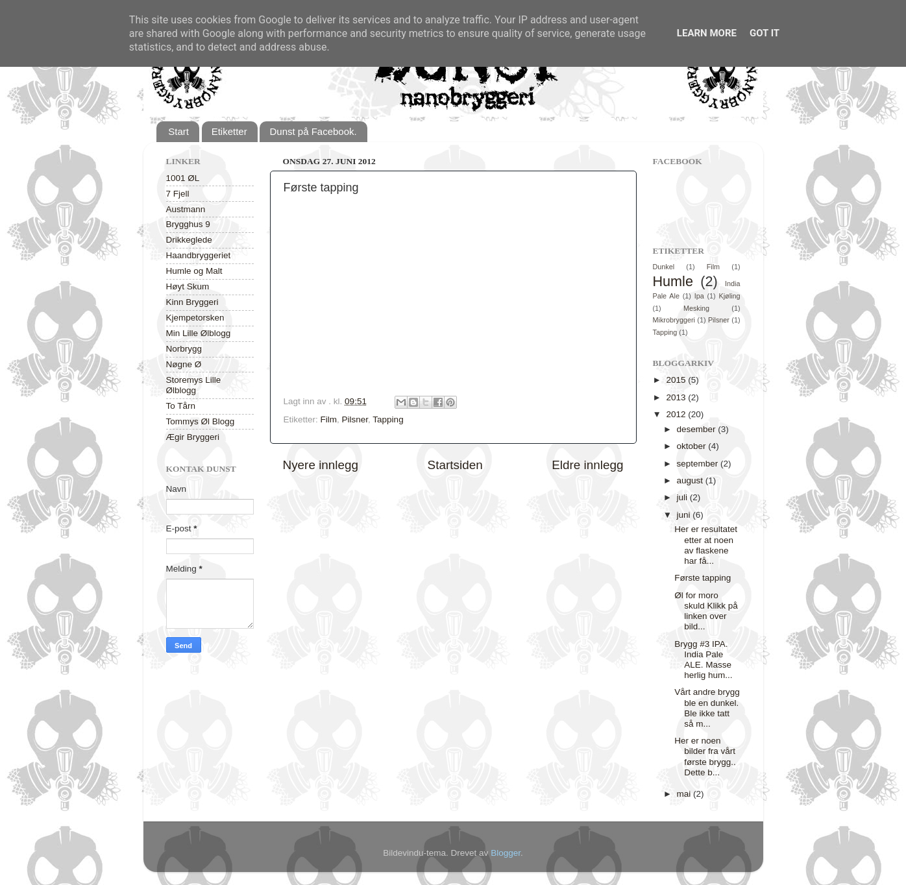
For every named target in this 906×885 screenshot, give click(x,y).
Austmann (186, 209)
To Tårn (181, 406)
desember (697, 429)
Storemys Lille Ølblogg (193, 385)
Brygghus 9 (188, 224)
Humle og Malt (194, 271)
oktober (693, 446)
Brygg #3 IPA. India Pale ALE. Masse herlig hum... (703, 660)
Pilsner (355, 419)
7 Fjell (178, 194)
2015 (677, 380)
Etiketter (229, 131)
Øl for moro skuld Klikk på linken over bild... (706, 611)
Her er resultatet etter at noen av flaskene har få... (705, 545)
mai (685, 794)
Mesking (696, 308)
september (699, 463)
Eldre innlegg (587, 465)
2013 (677, 397)
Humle (673, 281)
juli (683, 497)
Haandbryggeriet (198, 255)
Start (178, 131)
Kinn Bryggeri (192, 302)
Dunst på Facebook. (312, 131)
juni (685, 515)
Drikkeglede (189, 240)
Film (329, 419)
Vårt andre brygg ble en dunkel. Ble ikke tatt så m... (707, 708)
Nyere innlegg (321, 465)
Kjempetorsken (195, 317)
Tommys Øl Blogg (200, 421)
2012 (677, 414)
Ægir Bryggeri (193, 437)
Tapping (388, 419)
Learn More (707, 33)
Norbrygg (184, 349)
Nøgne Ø (184, 364)
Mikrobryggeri (674, 320)
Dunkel (664, 267)
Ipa (699, 296)
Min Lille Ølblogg (198, 333)
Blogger (505, 853)
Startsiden (455, 465)
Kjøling (730, 296)
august (691, 480)
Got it (764, 33)
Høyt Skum (188, 286)
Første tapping (702, 578)
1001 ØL (183, 178)
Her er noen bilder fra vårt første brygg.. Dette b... (705, 756)
